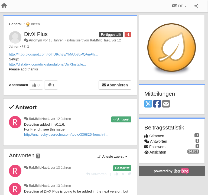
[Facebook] (157, 104)
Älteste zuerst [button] (112, 156)
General (15, 24)
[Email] (166, 104)
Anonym (35, 40)
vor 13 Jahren (61, 168)
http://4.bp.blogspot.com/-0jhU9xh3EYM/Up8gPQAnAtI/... (53, 54)
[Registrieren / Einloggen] (196, 6)
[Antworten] (96, 174)
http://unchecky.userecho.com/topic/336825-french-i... (66, 134)
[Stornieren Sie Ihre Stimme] (123, 174)
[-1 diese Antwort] (129, 174)
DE (179, 6)
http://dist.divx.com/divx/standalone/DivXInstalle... (47, 64)
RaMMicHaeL (100, 40)
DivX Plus (36, 34)
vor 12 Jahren (61, 119)
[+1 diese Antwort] (116, 174)
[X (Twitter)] (148, 104)
